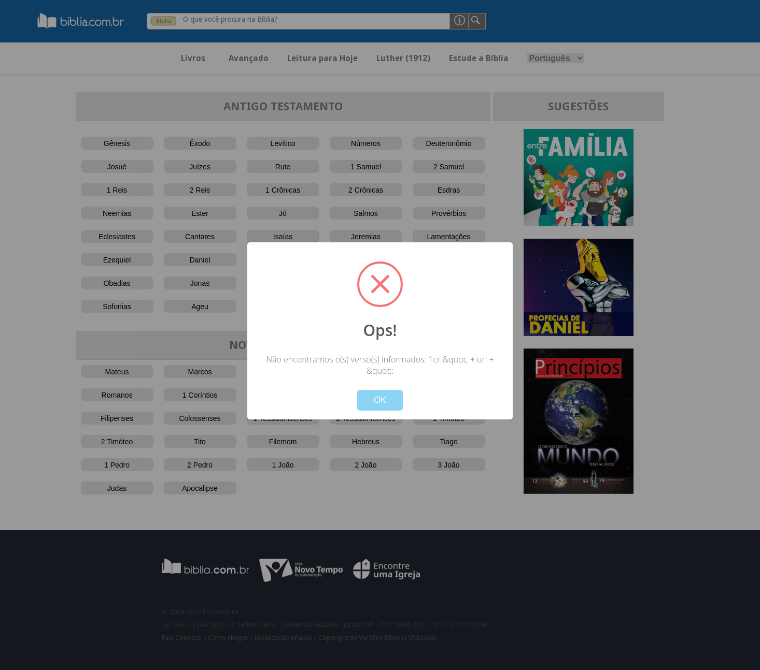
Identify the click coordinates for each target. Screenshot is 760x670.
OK (380, 400)
